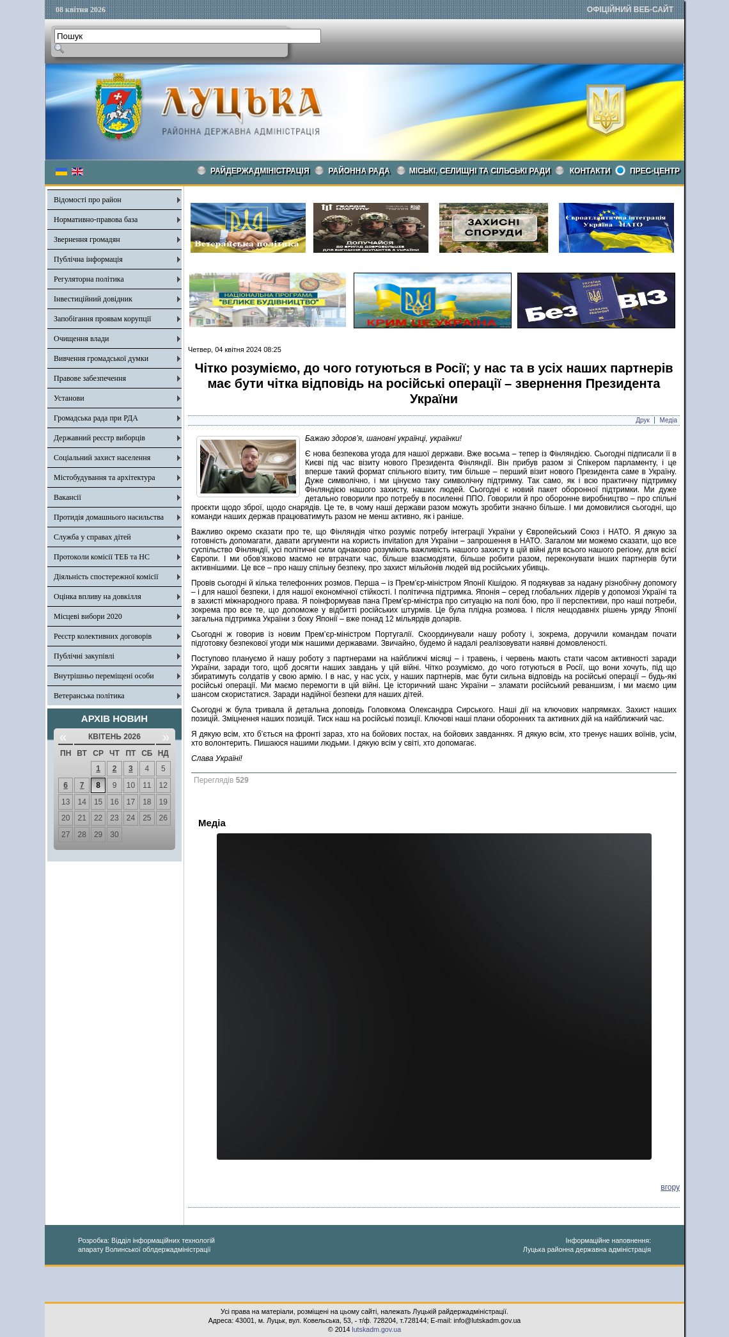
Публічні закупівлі (84, 656)
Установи (69, 398)
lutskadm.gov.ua (376, 1329)
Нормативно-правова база (95, 219)
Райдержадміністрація (260, 170)
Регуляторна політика (89, 279)
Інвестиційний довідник (93, 298)
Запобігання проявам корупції (102, 318)
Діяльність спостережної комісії (106, 576)
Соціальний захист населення (102, 457)
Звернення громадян (87, 239)
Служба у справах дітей (92, 536)
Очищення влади (81, 338)
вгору (670, 1187)
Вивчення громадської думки (101, 358)
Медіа (668, 420)
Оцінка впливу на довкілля (97, 596)
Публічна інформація (88, 259)
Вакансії (67, 497)
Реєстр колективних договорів (103, 636)
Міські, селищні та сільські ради (480, 170)
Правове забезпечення (90, 378)
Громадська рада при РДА (96, 417)
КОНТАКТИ (590, 170)
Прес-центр (655, 170)
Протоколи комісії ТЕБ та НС (102, 556)
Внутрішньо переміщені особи (104, 675)
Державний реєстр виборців (99, 437)
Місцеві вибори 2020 (88, 616)
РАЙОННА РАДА (359, 170)
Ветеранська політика (89, 695)
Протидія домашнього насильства (109, 517)
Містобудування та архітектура (104, 477)
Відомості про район (88, 199)
